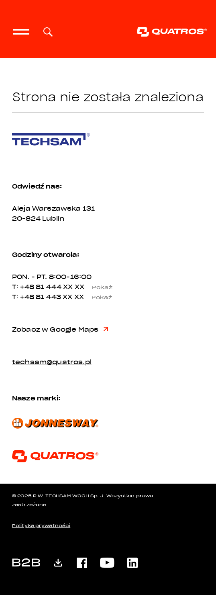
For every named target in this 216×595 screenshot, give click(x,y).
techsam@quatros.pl (52, 362)
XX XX (90, 287)
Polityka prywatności (41, 525)
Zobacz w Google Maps (60, 329)
